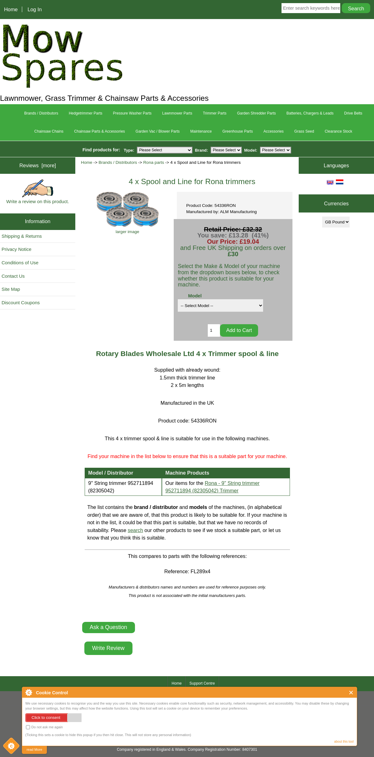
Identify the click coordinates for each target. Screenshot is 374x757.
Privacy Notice (17, 249)
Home (11, 9)
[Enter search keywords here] (311, 8)
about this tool (343, 741)
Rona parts (153, 162)
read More (34, 749)
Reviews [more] (37, 165)
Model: (250, 150)
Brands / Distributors (117, 162)
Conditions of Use (20, 262)
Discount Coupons (21, 302)
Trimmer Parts (215, 113)
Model (195, 295)
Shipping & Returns (22, 236)
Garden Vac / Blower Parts (158, 131)
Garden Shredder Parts (256, 113)
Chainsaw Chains (48, 131)
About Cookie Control (28, 692)
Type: (129, 150)
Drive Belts (353, 113)
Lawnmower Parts (177, 113)
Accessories (273, 131)
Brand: (201, 150)
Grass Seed (304, 131)
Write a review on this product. (37, 191)
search (135, 530)
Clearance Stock (338, 131)
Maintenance (201, 131)
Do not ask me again (44, 727)
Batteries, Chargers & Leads (310, 113)
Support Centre (202, 683)
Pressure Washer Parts (132, 113)
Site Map (11, 289)
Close (351, 693)
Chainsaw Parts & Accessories (99, 131)
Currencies (336, 203)
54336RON (204, 420)
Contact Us (13, 276)
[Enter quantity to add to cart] (214, 330)
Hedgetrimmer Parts (85, 113)
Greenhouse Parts (237, 131)
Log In (34, 9)
